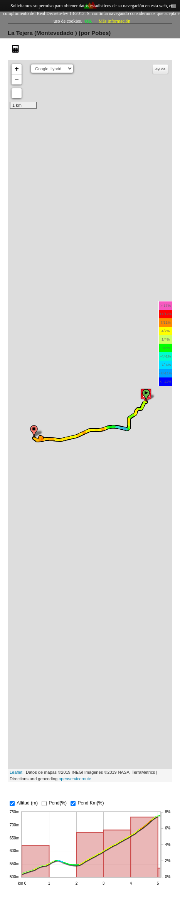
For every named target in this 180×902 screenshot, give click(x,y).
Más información (114, 21)
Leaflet (16, 772)
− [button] (17, 79)
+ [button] (17, 69)
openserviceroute (75, 778)
